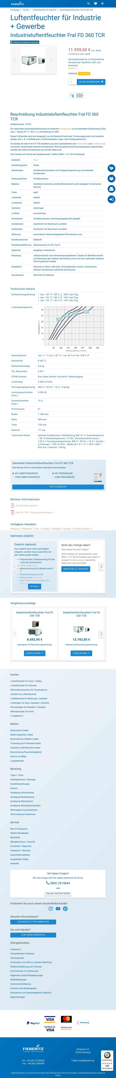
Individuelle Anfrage (76, 569)
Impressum (15, 949)
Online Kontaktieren (58, 893)
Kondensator (65, 129)
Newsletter (15, 837)
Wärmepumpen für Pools (22, 711)
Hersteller (14, 863)
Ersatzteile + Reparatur (20, 846)
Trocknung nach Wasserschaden (25, 743)
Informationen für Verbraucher (24, 971)
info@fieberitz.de (86, 1060)
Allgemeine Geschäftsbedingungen (26, 975)
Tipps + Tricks (16, 775)
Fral (36, 160)
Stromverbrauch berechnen (23, 814)
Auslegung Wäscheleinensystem (25, 805)
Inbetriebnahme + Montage (23, 779)
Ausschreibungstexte (20, 855)
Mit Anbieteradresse (25, 473)
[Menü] (111, 1052)
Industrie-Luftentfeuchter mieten (25, 747)
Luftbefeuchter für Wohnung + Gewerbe (28, 698)
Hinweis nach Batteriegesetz (23, 988)
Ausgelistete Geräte (19, 859)
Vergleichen (34, 653)
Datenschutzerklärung (20, 984)
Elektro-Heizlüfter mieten (21, 735)
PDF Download (58, 486)
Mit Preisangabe (62, 473)
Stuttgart (58, 529)
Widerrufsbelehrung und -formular (26, 966)
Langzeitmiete (17, 761)
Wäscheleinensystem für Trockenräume (28, 690)
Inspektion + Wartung (20, 850)
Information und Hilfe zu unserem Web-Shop (31, 962)
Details (73, 68)
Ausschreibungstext (27, 505)
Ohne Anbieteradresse (26, 477)
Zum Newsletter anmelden (33, 921)
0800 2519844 (60, 883)
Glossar (13, 788)
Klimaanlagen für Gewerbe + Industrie (27, 707)
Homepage (14, 10)
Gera (38, 529)
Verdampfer (82, 143)
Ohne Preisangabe (63, 477)
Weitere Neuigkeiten (19, 833)
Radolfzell (28, 529)
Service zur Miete (18, 756)
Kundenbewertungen (20, 784)
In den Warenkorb (91, 82)
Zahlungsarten (17, 958)
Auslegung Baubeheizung (22, 797)
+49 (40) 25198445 (35, 1060)
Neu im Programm (18, 829)
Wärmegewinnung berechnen (24, 810)
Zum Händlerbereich (33, 935)
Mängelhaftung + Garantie (22, 842)
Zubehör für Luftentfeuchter (23, 694)
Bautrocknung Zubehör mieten (24, 739)
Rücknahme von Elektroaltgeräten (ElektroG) (31, 992)
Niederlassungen (77, 560)
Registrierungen (17, 997)
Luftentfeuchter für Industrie (44, 10)
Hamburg (16, 529)
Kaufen (26, 10)
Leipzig (47, 529)
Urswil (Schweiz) (83, 529)
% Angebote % (16, 716)
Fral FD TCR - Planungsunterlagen (35, 512)
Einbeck (69, 529)
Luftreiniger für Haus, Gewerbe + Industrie (29, 703)
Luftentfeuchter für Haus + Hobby (26, 681)
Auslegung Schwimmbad (22, 792)
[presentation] (14, 59)
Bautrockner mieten (19, 730)
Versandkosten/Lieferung (22, 953)
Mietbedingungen (18, 979)
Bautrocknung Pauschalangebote (25, 752)
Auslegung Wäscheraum (21, 801)
